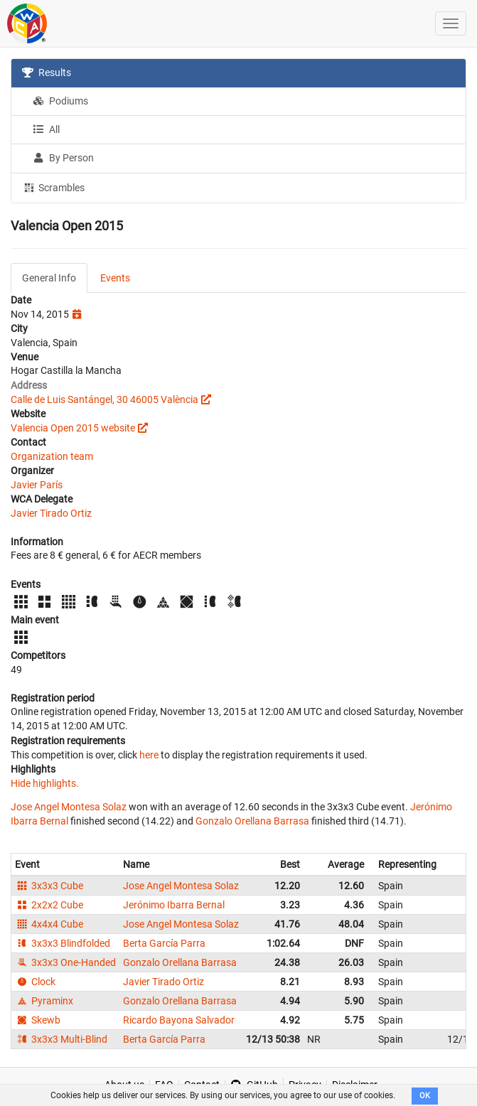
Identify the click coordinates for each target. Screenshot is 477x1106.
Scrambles (53, 187)
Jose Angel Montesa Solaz (69, 806)
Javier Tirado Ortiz (51, 513)
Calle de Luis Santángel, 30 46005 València (104, 399)
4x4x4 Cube (49, 924)
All (46, 129)
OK (424, 1095)
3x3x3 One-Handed (65, 962)
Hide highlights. (45, 783)
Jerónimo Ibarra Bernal (174, 905)
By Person (63, 157)
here (149, 755)
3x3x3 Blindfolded (62, 943)
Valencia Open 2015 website (73, 428)
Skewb (37, 1020)
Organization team (52, 456)
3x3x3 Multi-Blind (61, 1039)
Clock (35, 981)
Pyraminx (44, 1000)
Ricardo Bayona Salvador (179, 1020)
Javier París (37, 484)
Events (115, 278)
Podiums (60, 101)
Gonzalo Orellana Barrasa (252, 821)
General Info (49, 278)
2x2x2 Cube (49, 905)
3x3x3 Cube (49, 885)
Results (46, 72)
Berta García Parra (164, 943)
